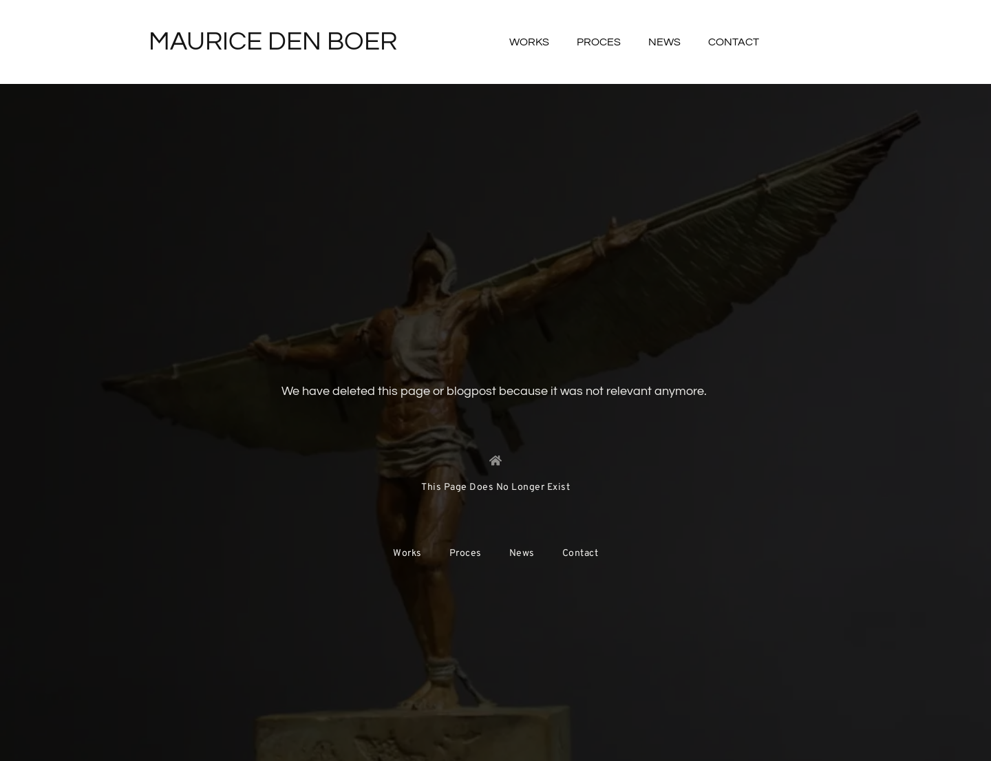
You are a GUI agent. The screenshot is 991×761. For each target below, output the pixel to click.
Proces (599, 41)
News (664, 41)
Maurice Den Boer (273, 41)
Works (529, 41)
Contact (733, 41)
